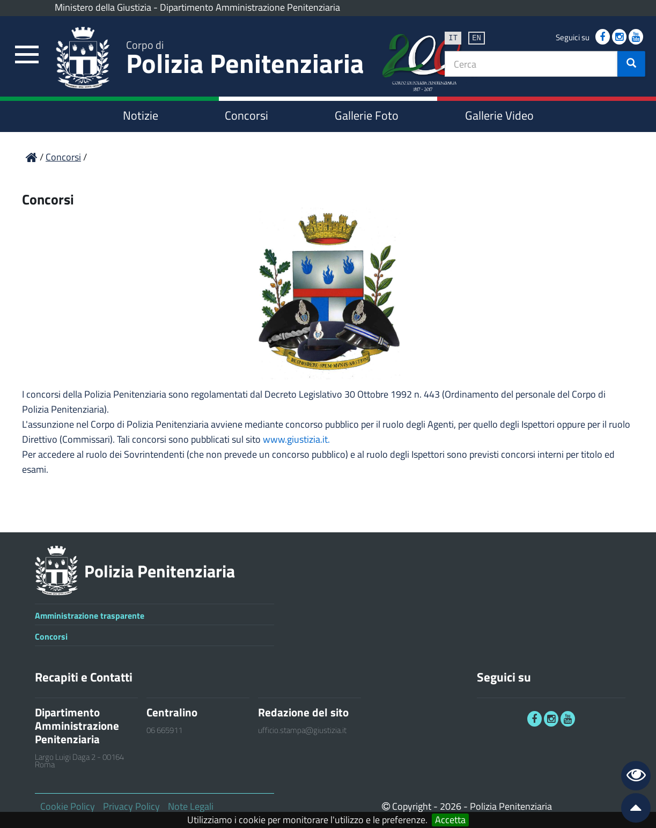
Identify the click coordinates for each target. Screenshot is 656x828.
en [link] (476, 37)
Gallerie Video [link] (499, 115)
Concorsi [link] (246, 115)
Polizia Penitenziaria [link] (245, 59)
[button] (631, 64)
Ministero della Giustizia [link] (103, 7)
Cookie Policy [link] (67, 806)
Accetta (450, 820)
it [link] (453, 37)
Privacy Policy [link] (131, 806)
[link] (26, 55)
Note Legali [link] (190, 806)
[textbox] (531, 64)
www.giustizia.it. (296, 439)
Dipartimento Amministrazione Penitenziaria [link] (250, 7)
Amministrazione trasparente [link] (89, 615)
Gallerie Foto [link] (367, 115)
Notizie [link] (140, 115)
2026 (450, 806)
